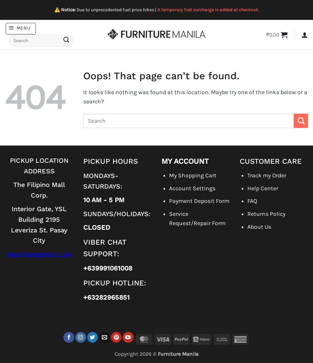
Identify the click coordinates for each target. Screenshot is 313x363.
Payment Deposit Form (199, 201)
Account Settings (192, 188)
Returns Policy (266, 214)
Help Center (262, 188)
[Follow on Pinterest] (116, 337)
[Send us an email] (104, 337)
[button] (21, 28)
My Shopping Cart (193, 175)
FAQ (252, 201)
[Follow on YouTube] (128, 337)
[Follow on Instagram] (80, 337)
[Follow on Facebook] (68, 337)
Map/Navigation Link (39, 254)
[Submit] (66, 40)
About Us (259, 226)
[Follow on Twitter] (92, 337)
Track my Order (266, 175)
